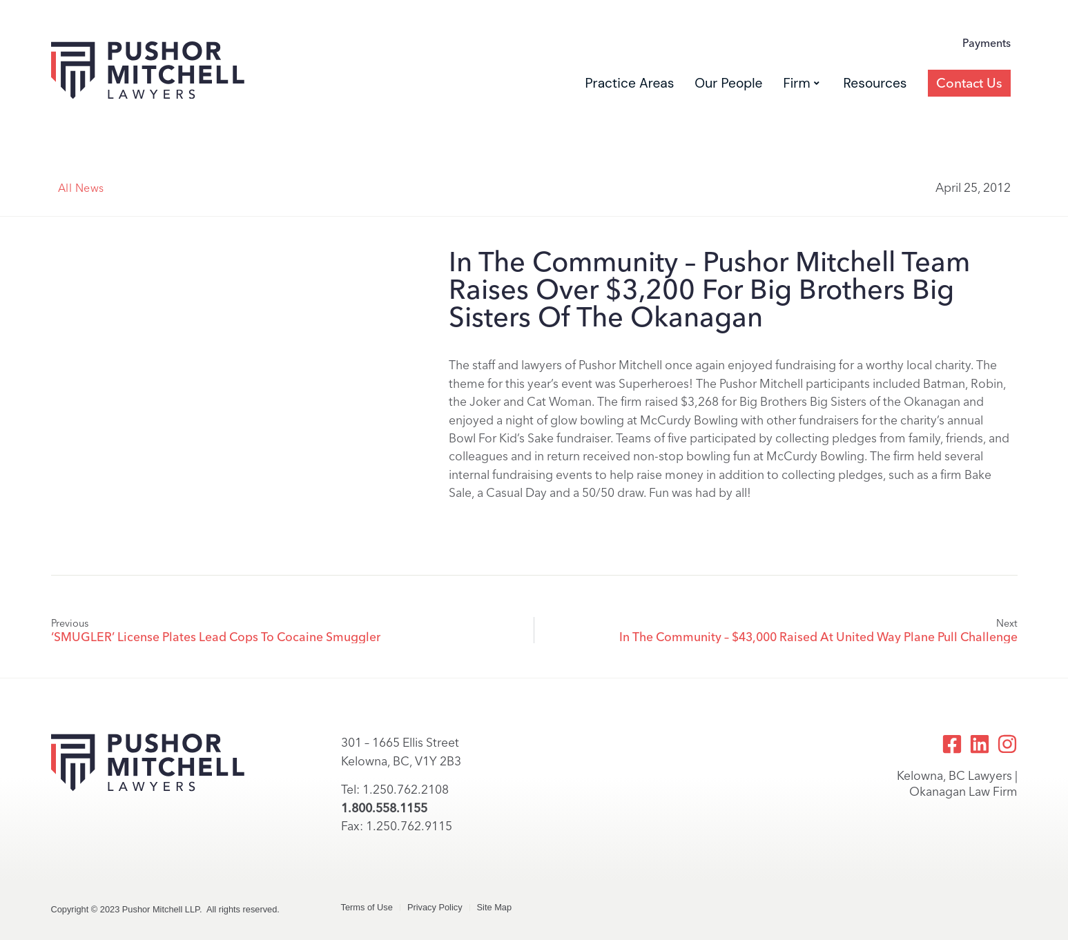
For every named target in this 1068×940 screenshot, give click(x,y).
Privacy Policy (435, 907)
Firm (801, 83)
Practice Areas (629, 83)
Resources (875, 83)
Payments (986, 43)
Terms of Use (367, 907)
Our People (728, 83)
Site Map (494, 907)
